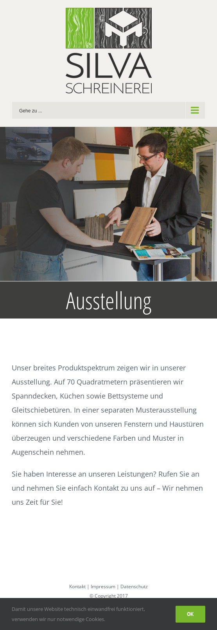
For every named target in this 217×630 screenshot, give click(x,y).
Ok (190, 614)
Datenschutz (134, 586)
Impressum (103, 586)
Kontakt (77, 586)
